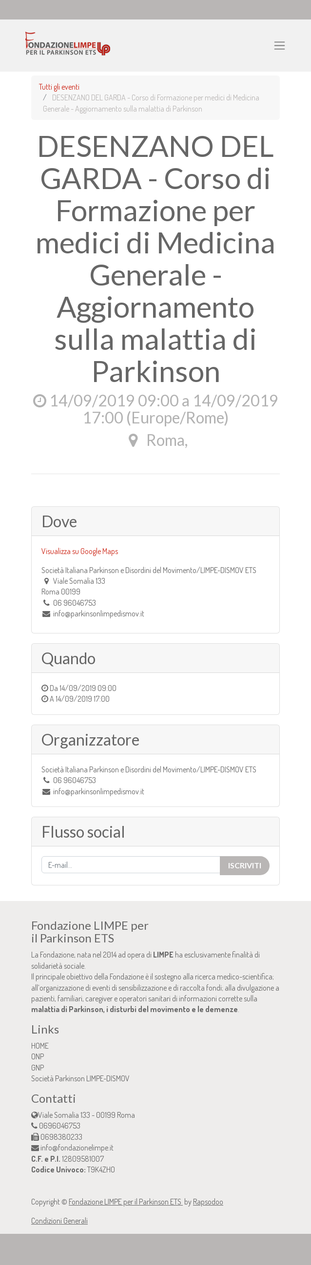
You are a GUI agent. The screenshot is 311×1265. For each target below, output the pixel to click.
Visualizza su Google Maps (79, 551)
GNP (37, 1068)
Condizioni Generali (59, 1221)
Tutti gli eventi (59, 87)
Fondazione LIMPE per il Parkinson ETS (126, 1202)
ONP (37, 1056)
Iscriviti (244, 865)
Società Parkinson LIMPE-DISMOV (80, 1078)
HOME (40, 1046)
